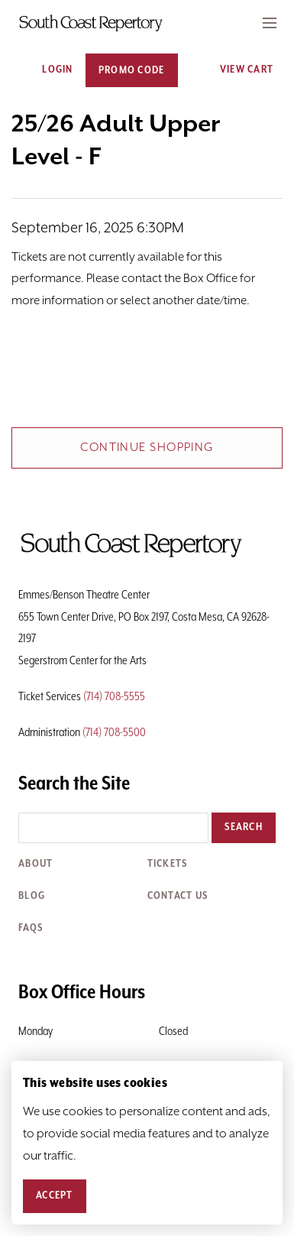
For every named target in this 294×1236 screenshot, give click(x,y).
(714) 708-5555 (114, 696)
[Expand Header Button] (270, 23)
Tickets (167, 864)
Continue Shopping (146, 447)
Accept (54, 1195)
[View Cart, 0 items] (241, 70)
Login (48, 69)
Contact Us (177, 896)
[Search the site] (113, 828)
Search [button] (244, 827)
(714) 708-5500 (114, 732)
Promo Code (132, 70)
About (35, 864)
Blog (31, 896)
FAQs (30, 928)
